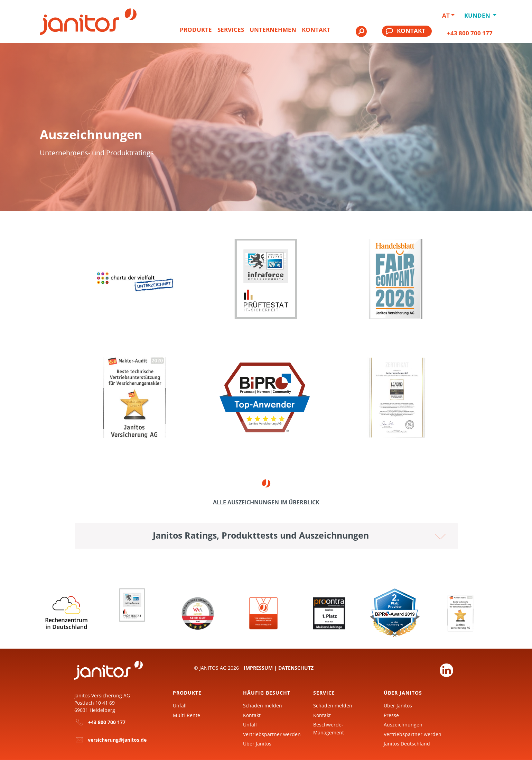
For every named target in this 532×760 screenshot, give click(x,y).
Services (230, 30)
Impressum (258, 668)
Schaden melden (262, 705)
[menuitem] (196, 32)
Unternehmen (273, 30)
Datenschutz (296, 668)
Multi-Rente (186, 715)
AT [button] (446, 15)
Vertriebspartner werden (272, 734)
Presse (391, 715)
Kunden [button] (478, 15)
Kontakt (316, 30)
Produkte (196, 30)
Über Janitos (257, 743)
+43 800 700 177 (470, 33)
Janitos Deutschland (407, 743)
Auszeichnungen (403, 724)
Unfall (180, 705)
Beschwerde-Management (328, 728)
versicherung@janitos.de (117, 739)
